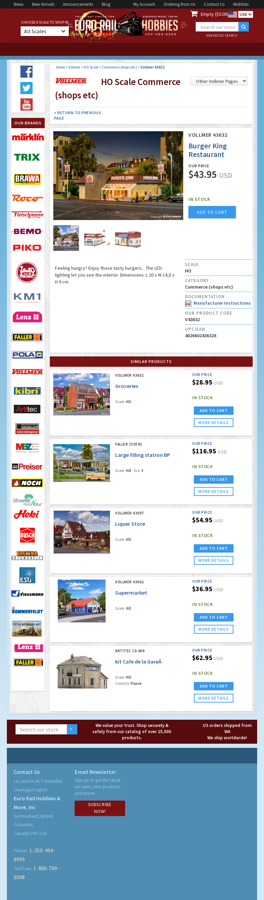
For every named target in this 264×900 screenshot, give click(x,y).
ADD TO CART (214, 410)
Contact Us (214, 4)
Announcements (78, 4)
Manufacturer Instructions (218, 303)
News (18, 4)
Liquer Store (130, 523)
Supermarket (131, 592)
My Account (144, 4)
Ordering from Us (179, 4)
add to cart (212, 212)
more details (213, 422)
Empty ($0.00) (214, 14)
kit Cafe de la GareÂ (139, 661)
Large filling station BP (142, 454)
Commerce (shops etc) (119, 67)
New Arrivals (43, 4)
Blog (106, 4)
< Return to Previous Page (77, 115)
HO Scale (91, 67)
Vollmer (74, 67)
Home (60, 67)
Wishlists (241, 4)
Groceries (126, 385)
